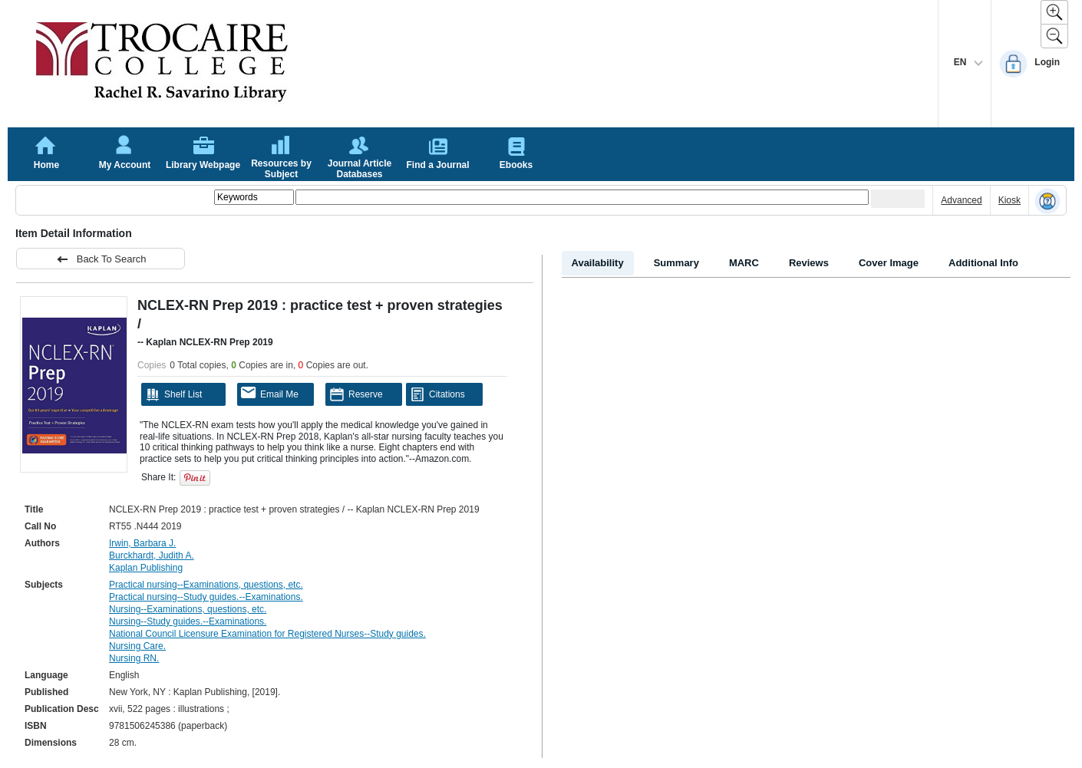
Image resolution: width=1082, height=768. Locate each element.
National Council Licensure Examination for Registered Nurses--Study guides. (267, 633)
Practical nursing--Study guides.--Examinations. (206, 597)
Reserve (356, 394)
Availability (598, 263)
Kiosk (1009, 200)
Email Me (270, 393)
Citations (437, 394)
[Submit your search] (898, 199)
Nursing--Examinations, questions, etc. (187, 609)
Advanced (961, 200)
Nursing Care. (137, 646)
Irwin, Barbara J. (142, 543)
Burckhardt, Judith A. (151, 555)
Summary (676, 263)
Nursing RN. (134, 658)
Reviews (809, 263)
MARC (744, 263)
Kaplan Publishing (146, 567)
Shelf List (173, 394)
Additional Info (983, 263)
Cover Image (889, 263)
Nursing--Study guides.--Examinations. (187, 621)
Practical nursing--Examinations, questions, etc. (206, 584)
